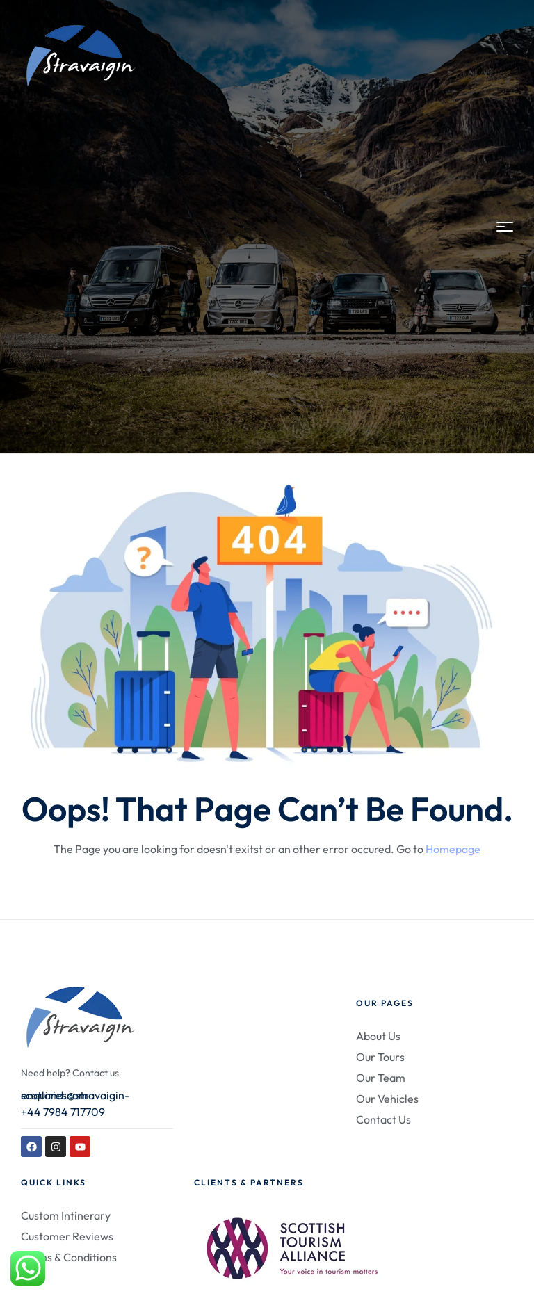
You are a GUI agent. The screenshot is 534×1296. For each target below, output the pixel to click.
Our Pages (385, 1003)
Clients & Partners (249, 1182)
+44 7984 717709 (63, 1112)
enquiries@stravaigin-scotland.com (75, 1095)
